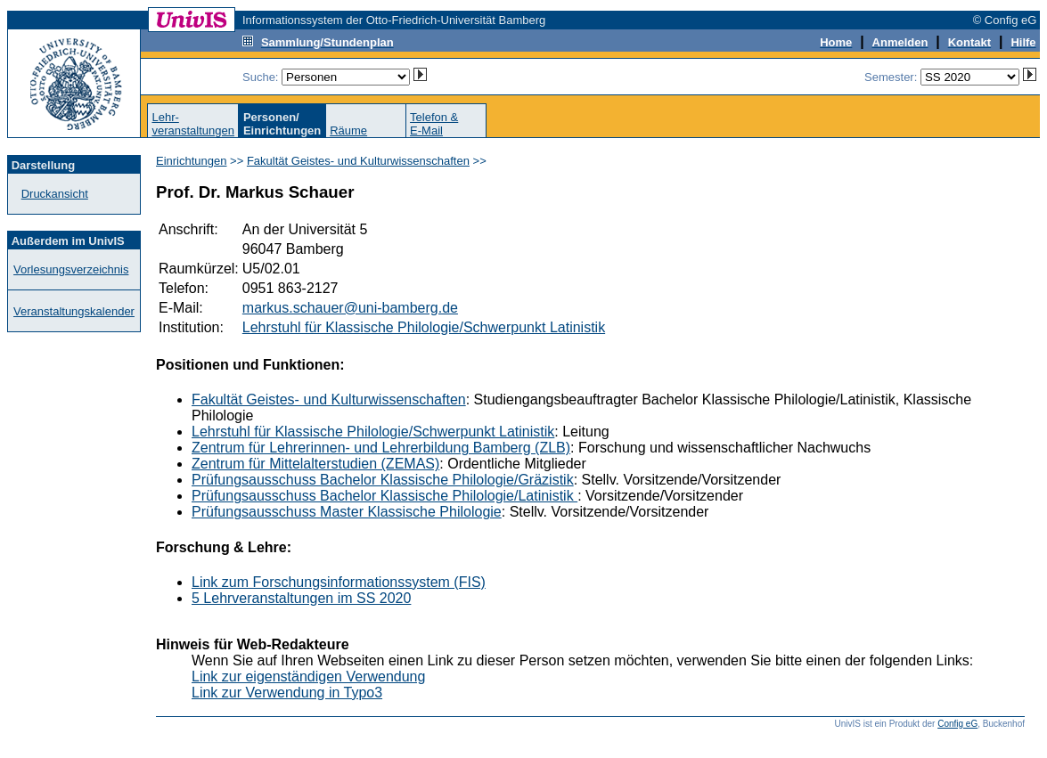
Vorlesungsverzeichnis (70, 269)
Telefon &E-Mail (434, 123)
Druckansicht (54, 193)
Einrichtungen (191, 160)
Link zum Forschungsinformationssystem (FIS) (339, 582)
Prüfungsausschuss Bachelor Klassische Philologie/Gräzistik (383, 479)
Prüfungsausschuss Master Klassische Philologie (347, 511)
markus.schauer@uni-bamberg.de (350, 307)
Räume (348, 130)
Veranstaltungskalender (74, 311)
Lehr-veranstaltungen (192, 123)
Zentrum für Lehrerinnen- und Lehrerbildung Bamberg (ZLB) (381, 447)
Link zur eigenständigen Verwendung (308, 676)
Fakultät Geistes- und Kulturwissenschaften (358, 160)
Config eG (957, 724)
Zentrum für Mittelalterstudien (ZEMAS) (315, 463)
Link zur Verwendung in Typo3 (287, 692)
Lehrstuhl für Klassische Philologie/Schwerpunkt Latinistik (423, 327)
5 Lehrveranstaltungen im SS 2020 (301, 598)
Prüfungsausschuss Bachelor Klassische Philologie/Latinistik (384, 495)
